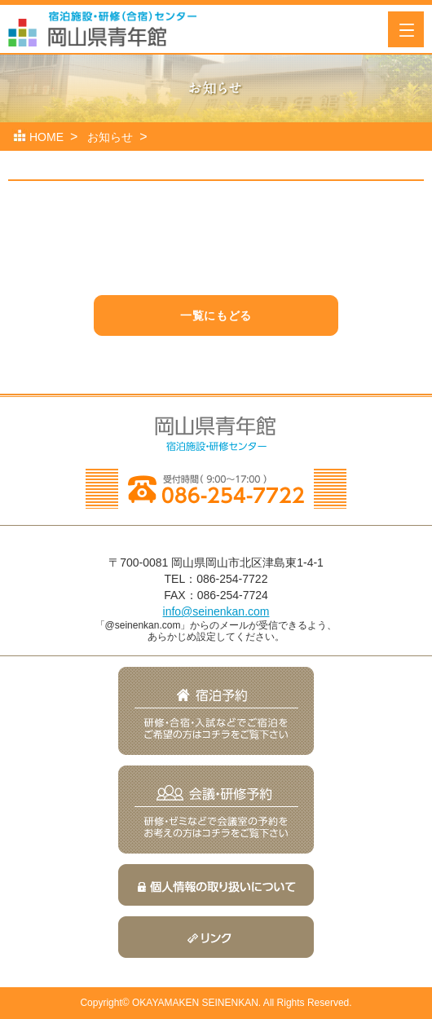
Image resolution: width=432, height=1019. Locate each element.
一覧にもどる (215, 315)
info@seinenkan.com (216, 611)
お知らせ (110, 136)
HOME (46, 136)
